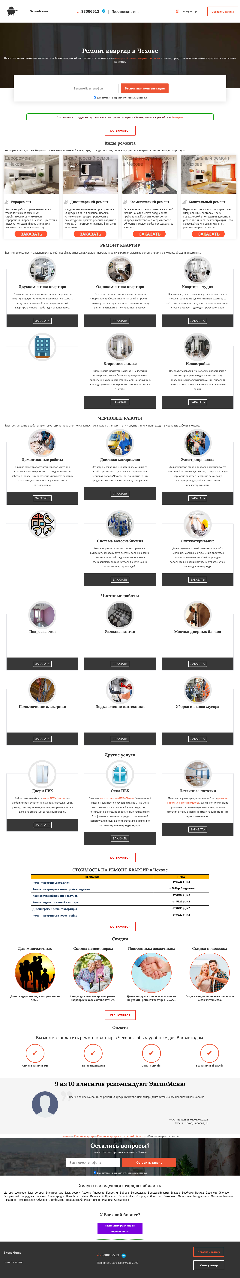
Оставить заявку (223, 11)
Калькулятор (186, 11)
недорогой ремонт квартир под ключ (137, 58)
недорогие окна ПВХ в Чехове (117, 798)
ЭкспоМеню (12, 1252)
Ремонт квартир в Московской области (121, 1136)
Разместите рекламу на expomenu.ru (120, 1228)
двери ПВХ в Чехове (54, 798)
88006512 (90, 11)
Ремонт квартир (84, 1136)
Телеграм (177, 117)
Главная (66, 1136)
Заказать (42, 321)
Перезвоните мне (125, 11)
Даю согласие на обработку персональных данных (120, 97)
